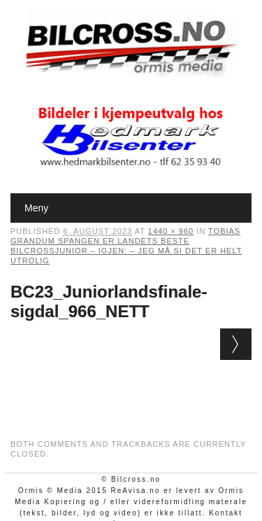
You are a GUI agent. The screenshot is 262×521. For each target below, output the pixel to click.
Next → (236, 344)
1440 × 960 (171, 231)
